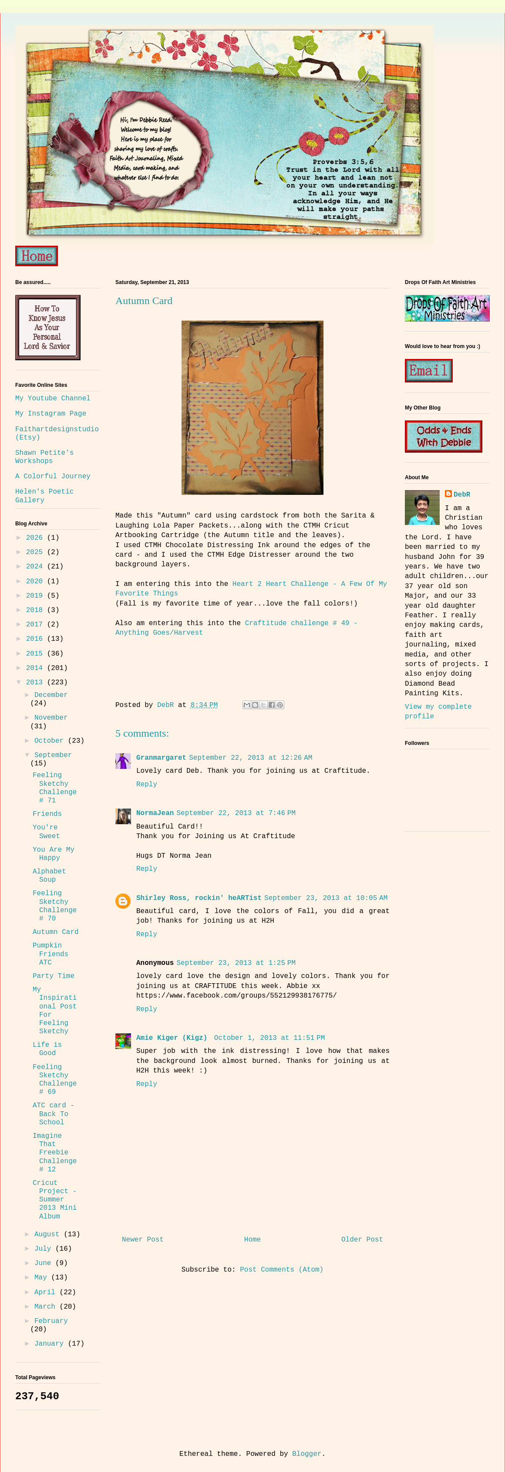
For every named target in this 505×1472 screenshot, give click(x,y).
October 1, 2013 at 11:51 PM (269, 1038)
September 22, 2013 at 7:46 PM (236, 813)
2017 (36, 625)
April (47, 1292)
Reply (146, 784)
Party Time (53, 976)
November (51, 718)
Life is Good (47, 1049)
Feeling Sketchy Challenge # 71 (55, 788)
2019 (36, 596)
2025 (36, 552)
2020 (36, 581)
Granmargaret (161, 758)
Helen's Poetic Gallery (44, 496)
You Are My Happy (53, 854)
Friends (47, 814)
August (49, 1235)
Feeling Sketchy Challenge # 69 (55, 1079)
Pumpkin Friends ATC (50, 954)
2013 (36, 683)
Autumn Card (56, 932)
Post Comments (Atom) (281, 1270)
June (44, 1263)
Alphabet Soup (49, 876)
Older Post (362, 1240)
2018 (36, 610)
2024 (36, 567)
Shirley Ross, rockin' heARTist (199, 898)
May (42, 1278)
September (53, 755)
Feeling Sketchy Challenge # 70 (55, 906)
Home (252, 1240)
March (47, 1307)
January (51, 1344)
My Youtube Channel (53, 399)
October (51, 741)
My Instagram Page (50, 414)
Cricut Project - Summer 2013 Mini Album (55, 1200)
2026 (36, 538)
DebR (462, 495)
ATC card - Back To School (53, 1114)
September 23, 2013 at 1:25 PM (236, 963)
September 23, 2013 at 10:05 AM (325, 898)
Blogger (306, 1454)
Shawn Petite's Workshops (44, 457)
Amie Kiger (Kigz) (174, 1038)
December (51, 695)
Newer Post (143, 1240)
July (44, 1249)
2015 (36, 654)
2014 (36, 668)
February (51, 1321)
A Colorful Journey (53, 477)
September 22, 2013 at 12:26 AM (250, 758)
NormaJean (155, 813)
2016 (36, 639)
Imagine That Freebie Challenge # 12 (55, 1153)
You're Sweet (46, 832)
